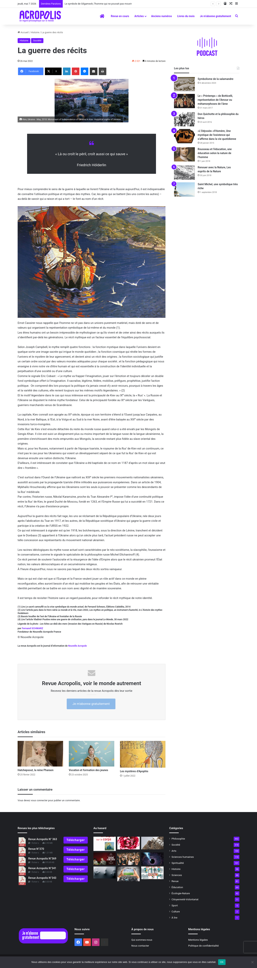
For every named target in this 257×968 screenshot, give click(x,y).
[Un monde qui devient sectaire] (128, 858)
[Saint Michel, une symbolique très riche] (184, 189)
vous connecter (39, 800)
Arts (174, 850)
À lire (174, 917)
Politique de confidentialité (203, 945)
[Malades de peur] (104, 872)
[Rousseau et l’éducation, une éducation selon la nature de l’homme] (184, 154)
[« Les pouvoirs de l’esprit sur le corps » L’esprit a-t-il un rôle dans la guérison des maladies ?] (104, 844)
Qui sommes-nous (141, 939)
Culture (176, 911)
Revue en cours (120, 16)
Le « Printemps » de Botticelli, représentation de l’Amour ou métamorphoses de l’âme (215, 99)
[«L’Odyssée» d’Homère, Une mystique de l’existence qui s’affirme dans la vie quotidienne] (184, 136)
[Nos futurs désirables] (128, 873)
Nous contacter (140, 945)
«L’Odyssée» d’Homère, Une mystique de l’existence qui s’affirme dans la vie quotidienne (217, 134)
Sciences (177, 875)
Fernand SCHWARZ (32, 628)
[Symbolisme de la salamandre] (184, 84)
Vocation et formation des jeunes (88, 770)
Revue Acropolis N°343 (42, 878)
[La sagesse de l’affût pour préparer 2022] (152, 843)
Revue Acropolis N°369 (42, 858)
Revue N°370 (36, 849)
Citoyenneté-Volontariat (185, 899)
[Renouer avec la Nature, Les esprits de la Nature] (184, 172)
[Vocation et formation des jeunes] (91, 754)
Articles (139, 16)
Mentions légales (198, 939)
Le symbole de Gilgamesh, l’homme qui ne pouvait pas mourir (101, 3)
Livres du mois (186, 16)
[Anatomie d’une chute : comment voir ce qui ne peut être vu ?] (104, 858)
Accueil (23, 32)
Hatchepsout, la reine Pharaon (35, 770)
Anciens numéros (161, 16)
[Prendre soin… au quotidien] (128, 843)
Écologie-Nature (181, 893)
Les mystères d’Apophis (134, 771)
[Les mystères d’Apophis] (142, 754)
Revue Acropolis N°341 (42, 868)
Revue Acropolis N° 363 (42, 839)
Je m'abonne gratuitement (91, 704)
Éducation (177, 887)
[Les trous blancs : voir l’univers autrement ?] (152, 858)
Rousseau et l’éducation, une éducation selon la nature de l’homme (215, 153)
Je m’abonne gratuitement (215, 16)
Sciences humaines (183, 856)
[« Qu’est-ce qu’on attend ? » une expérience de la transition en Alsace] (152, 872)
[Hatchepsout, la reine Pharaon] (40, 754)
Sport (175, 905)
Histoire (35, 32)
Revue (175, 881)
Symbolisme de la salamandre (215, 78)
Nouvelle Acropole (77, 646)
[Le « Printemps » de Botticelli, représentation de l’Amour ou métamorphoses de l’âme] (184, 101)
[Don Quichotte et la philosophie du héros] (184, 119)
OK (222, 962)
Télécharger (76, 840)
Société (37, 40)
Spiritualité (178, 862)
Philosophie (178, 838)
